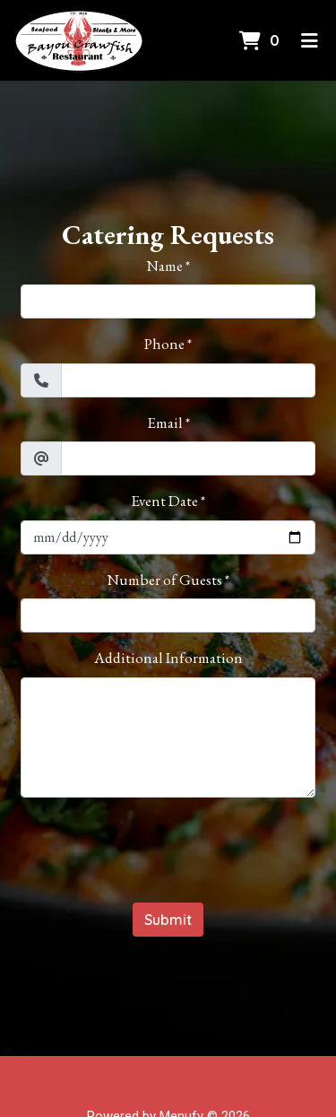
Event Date (164, 501)
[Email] (188, 458)
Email (165, 422)
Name (164, 265)
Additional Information (168, 658)
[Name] (168, 301)
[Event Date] (168, 537)
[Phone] (188, 380)
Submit (168, 920)
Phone (164, 343)
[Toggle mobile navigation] (309, 40)
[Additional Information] (168, 737)
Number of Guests (164, 579)
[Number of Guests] (168, 615)
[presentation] (168, 847)
